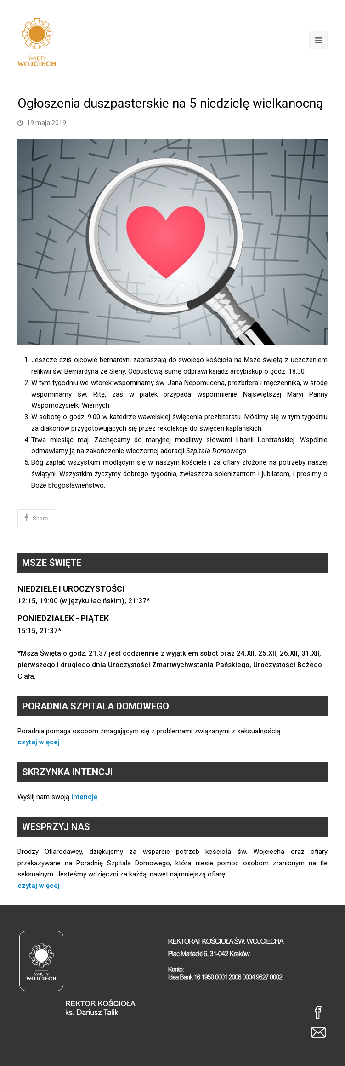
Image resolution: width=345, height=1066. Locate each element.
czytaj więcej (38, 742)
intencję (84, 797)
